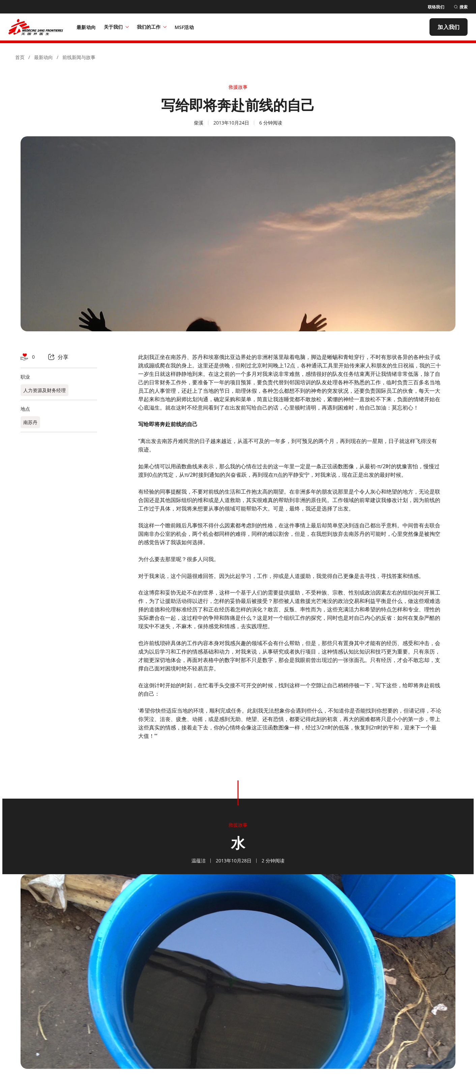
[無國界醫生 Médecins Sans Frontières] (35, 27)
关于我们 (116, 27)
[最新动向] (86, 27)
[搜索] (461, 7)
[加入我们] (448, 27)
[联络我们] (436, 7)
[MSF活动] (184, 27)
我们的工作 (152, 27)
